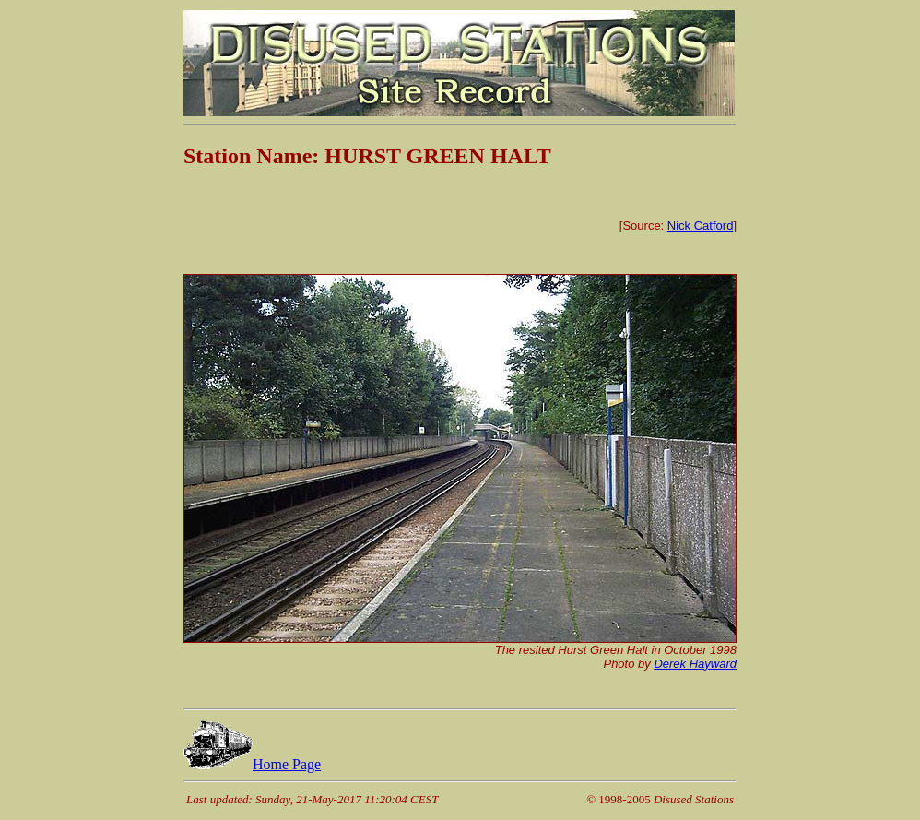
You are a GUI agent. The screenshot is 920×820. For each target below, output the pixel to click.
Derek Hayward (695, 664)
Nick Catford (700, 225)
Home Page (252, 764)
